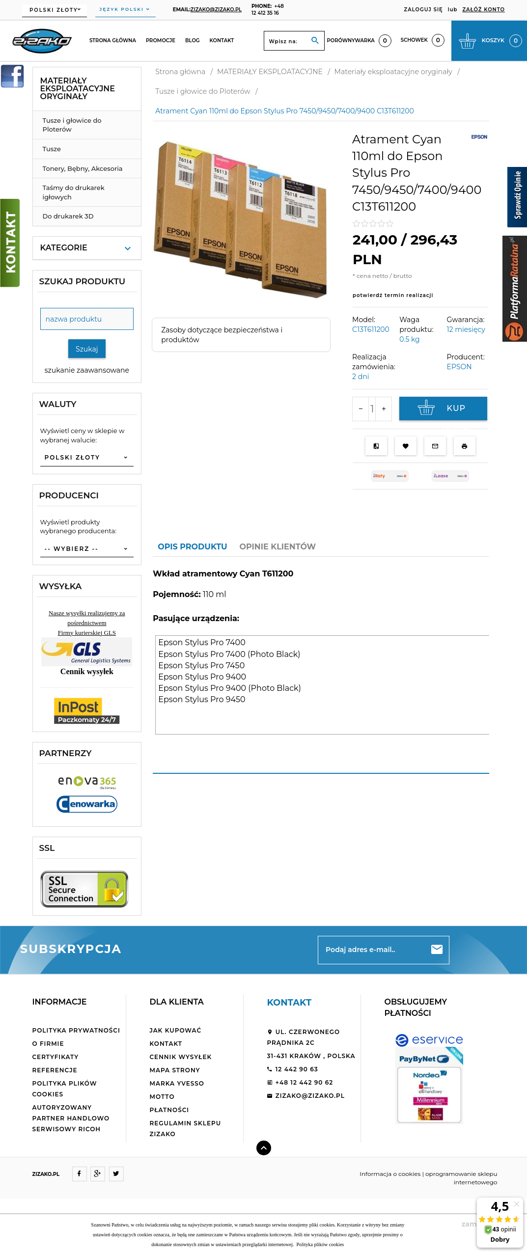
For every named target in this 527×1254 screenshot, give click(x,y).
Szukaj (87, 349)
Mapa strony (174, 1070)
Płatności (169, 1110)
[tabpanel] (321, 665)
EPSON (459, 366)
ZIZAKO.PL (46, 1174)
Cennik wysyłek (180, 1057)
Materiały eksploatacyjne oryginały (77, 88)
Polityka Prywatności (76, 1030)
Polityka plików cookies (319, 1244)
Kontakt (222, 40)
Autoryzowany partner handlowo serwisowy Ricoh (71, 1118)
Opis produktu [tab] (192, 546)
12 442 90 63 (292, 1069)
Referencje (55, 1070)
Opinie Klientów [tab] (278, 546)
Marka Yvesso (176, 1083)
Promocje (160, 40)
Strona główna (112, 40)
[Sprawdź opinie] (517, 199)
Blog (192, 40)
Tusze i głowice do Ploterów (72, 125)
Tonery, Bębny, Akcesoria (83, 168)
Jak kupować (175, 1030)
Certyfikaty (55, 1057)
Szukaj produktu (82, 281)
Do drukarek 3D (68, 216)
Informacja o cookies (390, 1173)
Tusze (52, 149)
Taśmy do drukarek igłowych (74, 192)
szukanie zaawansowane (87, 370)
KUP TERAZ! (443, 409)
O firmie (48, 1043)
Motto (161, 1096)
